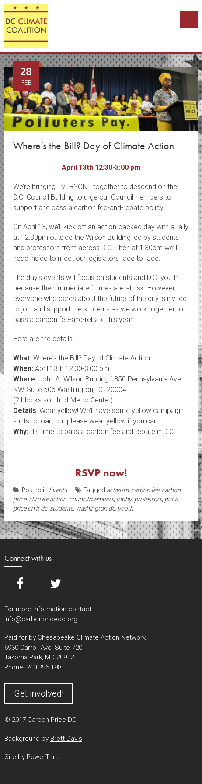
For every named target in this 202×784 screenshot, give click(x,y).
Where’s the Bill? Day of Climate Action (93, 145)
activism (118, 490)
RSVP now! (101, 473)
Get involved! (38, 693)
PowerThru (43, 757)
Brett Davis (66, 738)
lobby (124, 499)
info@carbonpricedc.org (40, 619)
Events (58, 490)
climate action (47, 499)
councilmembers (91, 499)
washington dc (95, 508)
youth (125, 508)
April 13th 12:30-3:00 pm (101, 167)
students (61, 508)
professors (148, 499)
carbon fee (145, 490)
